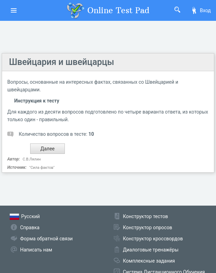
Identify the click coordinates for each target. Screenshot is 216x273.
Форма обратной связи (46, 238)
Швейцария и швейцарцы (61, 62)
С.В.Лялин (32, 159)
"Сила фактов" (41, 167)
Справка (30, 227)
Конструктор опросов (147, 227)
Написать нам (36, 250)
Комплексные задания (149, 261)
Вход (201, 10)
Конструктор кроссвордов (153, 238)
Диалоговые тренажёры (151, 250)
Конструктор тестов (145, 216)
